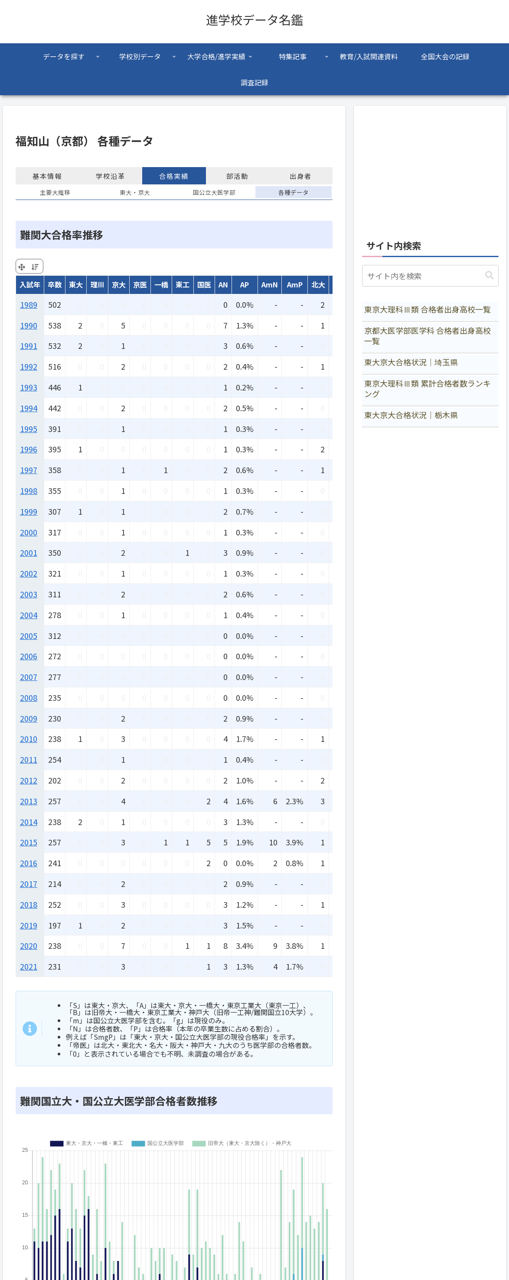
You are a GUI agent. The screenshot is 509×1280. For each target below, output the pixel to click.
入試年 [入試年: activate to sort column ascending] (30, 284)
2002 (28, 573)
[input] (430, 276)
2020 (28, 945)
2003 (28, 594)
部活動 (237, 176)
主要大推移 (55, 192)
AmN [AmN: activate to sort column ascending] (269, 284)
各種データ (293, 192)
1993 (28, 387)
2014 (28, 821)
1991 (28, 345)
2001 (28, 552)
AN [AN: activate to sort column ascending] (223, 284)
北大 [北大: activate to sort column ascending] (318, 284)
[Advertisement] (430, 168)
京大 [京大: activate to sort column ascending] (119, 284)
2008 (28, 697)
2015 (28, 842)
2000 (28, 532)
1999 (28, 511)
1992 (28, 366)
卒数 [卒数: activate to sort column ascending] (55, 284)
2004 (28, 614)
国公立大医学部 (214, 192)
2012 (28, 780)
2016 (28, 862)
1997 (28, 469)
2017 (28, 883)
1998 (28, 490)
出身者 (301, 176)
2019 (28, 925)
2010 (28, 738)
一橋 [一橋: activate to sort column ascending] (161, 284)
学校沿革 (110, 176)
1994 (28, 407)
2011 (28, 759)
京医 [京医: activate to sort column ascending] (140, 284)
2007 (28, 676)
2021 (28, 966)
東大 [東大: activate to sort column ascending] (76, 284)
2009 (28, 718)
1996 (28, 449)
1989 (28, 304)
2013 (28, 800)
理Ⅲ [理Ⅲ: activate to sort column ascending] (97, 284)
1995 (28, 428)
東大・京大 (135, 192)
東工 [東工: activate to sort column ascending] (182, 284)
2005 (28, 635)
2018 (28, 904)
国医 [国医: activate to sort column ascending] (204, 284)
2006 (28, 655)
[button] (489, 276)
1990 (28, 325)
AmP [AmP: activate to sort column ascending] (295, 284)
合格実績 (174, 176)
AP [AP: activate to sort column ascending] (244, 284)
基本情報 (47, 176)
